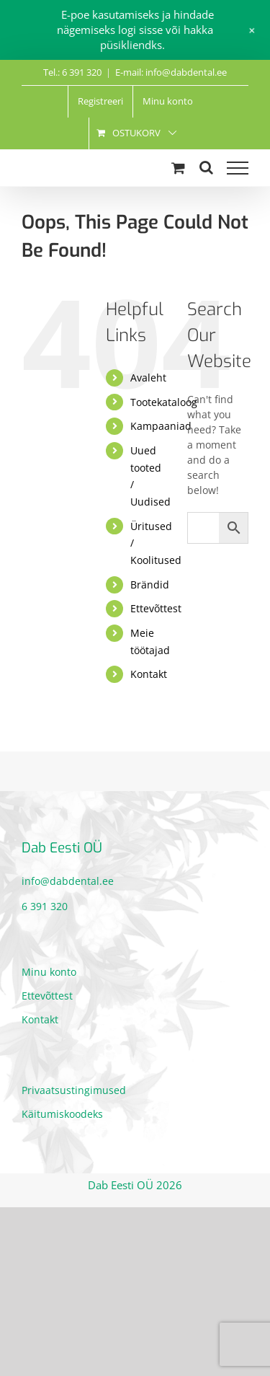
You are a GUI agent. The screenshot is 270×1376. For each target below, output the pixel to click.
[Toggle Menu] (238, 168)
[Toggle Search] (206, 167)
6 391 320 (45, 906)
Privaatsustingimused (74, 1090)
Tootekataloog (163, 402)
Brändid (149, 584)
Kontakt (148, 674)
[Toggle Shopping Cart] (178, 167)
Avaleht (148, 377)
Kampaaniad (161, 426)
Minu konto (49, 972)
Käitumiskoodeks (62, 1114)
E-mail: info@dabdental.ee (171, 72)
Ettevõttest (155, 608)
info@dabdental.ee (68, 881)
